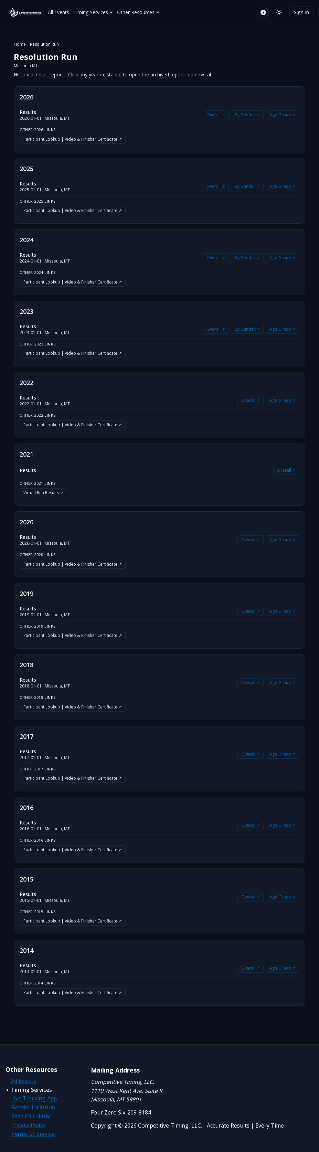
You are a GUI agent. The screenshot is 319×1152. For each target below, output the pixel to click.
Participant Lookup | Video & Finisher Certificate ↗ (72, 139)
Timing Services (93, 12)
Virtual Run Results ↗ (43, 492)
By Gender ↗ (247, 115)
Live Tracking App (34, 1098)
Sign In (301, 12)
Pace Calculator (31, 1116)
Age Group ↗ (282, 115)
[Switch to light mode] (279, 12)
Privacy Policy (28, 1125)
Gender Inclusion (33, 1107)
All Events (58, 12)
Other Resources (138, 12)
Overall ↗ (215, 115)
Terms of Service (33, 1134)
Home (20, 44)
